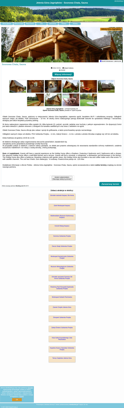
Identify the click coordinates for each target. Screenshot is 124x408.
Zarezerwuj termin (110, 185)
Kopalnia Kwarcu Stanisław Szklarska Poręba (62, 350)
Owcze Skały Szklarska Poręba (62, 247)
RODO (21, 396)
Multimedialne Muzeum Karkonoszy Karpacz (61, 217)
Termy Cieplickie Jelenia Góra (62, 359)
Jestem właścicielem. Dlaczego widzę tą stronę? (62, 179)
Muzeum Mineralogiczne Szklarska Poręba (62, 268)
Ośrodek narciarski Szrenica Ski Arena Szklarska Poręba (62, 278)
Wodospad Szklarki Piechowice (62, 298)
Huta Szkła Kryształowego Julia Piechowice (62, 339)
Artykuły (75, 23)
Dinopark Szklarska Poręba (62, 318)
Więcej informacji (63, 75)
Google (30, 388)
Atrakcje (64, 23)
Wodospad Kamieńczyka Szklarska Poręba (62, 258)
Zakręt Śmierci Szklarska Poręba (62, 329)
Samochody (52, 23)
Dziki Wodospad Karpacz (62, 207)
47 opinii (72, 111)
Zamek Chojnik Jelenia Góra (62, 308)
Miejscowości (30, 23)
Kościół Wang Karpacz (62, 227)
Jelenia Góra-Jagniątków (111, 29)
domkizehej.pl (119, 1)
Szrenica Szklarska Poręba (62, 237)
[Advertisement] (62, 385)
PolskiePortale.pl (13, 407)
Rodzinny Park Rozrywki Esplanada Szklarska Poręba (62, 289)
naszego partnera (9, 168)
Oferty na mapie (18, 23)
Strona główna (7, 23)
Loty (41, 23)
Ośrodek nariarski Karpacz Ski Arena (62, 196)
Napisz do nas (83, 404)
